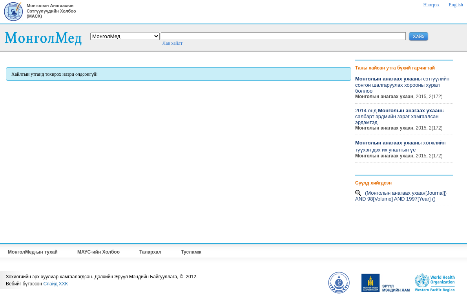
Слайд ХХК (55, 284)
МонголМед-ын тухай (33, 252)
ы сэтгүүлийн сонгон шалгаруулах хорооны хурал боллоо (402, 85)
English (456, 4)
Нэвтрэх (431, 4)
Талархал (150, 252)
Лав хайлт (172, 43)
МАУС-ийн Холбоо (98, 252)
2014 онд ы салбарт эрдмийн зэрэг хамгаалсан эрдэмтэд (400, 116)
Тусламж (191, 252)
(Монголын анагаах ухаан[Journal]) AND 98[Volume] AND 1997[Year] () (401, 196)
